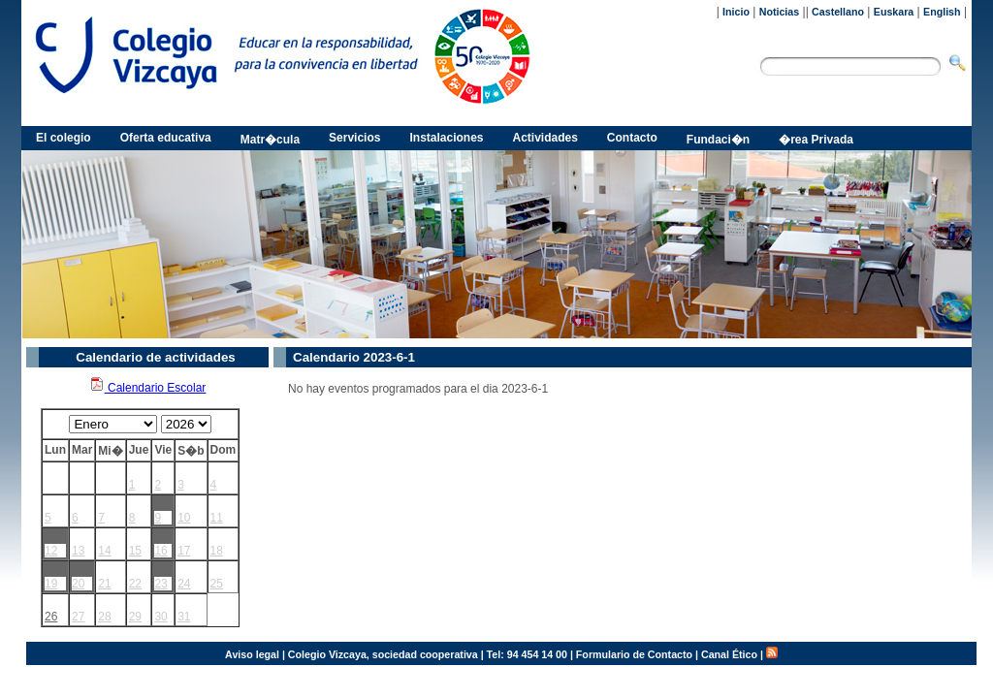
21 (104, 583)
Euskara (893, 11)
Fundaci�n (718, 139)
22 (135, 583)
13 (78, 550)
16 (160, 550)
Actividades (545, 137)
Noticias (779, 11)
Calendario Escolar (148, 388)
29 (135, 616)
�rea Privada (816, 139)
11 (216, 517)
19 (51, 583)
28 (104, 616)
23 (160, 583)
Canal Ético (729, 654)
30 (160, 616)
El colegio (63, 137)
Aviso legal (252, 654)
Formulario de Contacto (634, 654)
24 (183, 583)
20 (78, 583)
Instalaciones (446, 137)
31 (183, 616)
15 (135, 550)
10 (183, 517)
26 (51, 616)
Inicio (736, 11)
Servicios (354, 137)
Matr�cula (270, 139)
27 (78, 616)
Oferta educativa (165, 137)
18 (216, 550)
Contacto (632, 137)
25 (216, 583)
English (941, 11)
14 (104, 550)
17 (183, 550)
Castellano (838, 11)
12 (51, 550)
